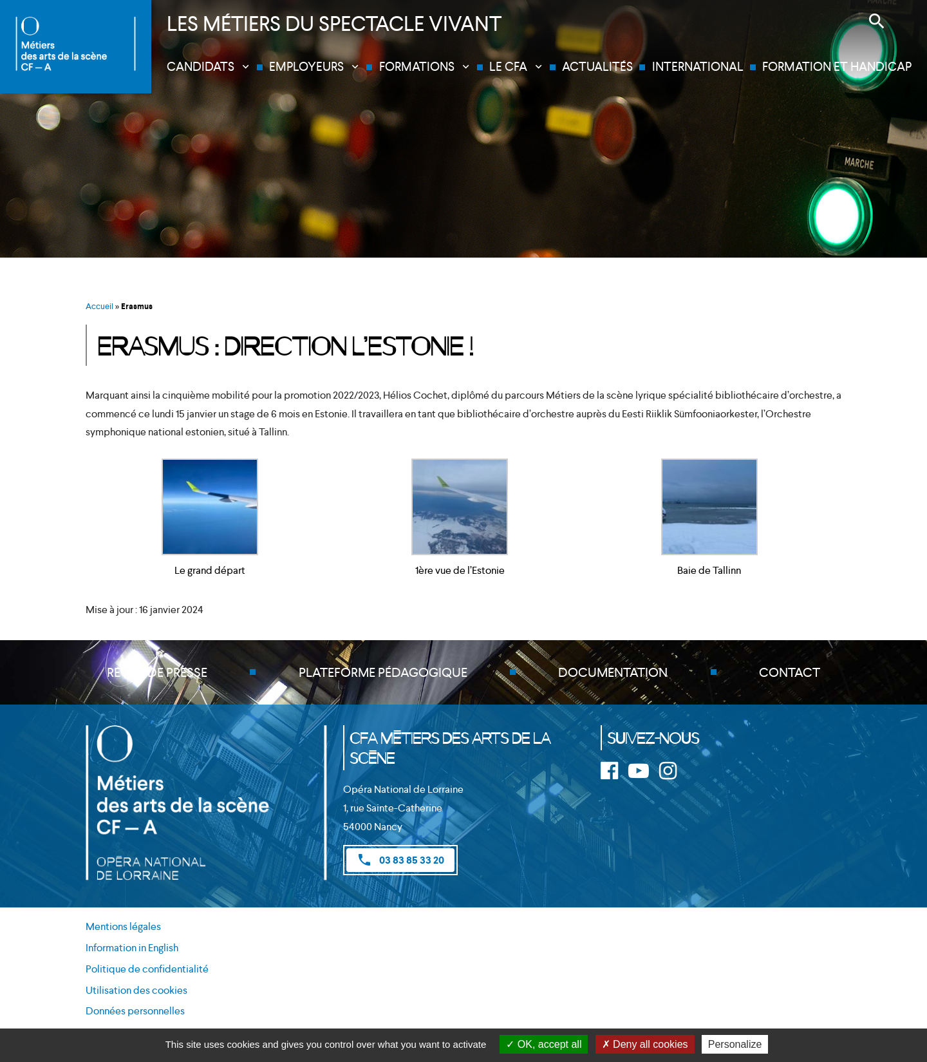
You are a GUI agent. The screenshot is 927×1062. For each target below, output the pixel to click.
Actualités (597, 67)
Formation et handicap (837, 67)
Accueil (99, 306)
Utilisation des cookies (136, 990)
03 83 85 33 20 (400, 860)
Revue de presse (157, 672)
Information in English (132, 947)
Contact (789, 672)
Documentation (613, 672)
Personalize (735, 1044)
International (698, 67)
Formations (416, 67)
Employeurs (306, 67)
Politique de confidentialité (147, 969)
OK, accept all (543, 1044)
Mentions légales (123, 926)
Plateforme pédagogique (383, 672)
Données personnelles (135, 1011)
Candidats (200, 67)
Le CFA (508, 67)
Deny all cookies (645, 1044)
